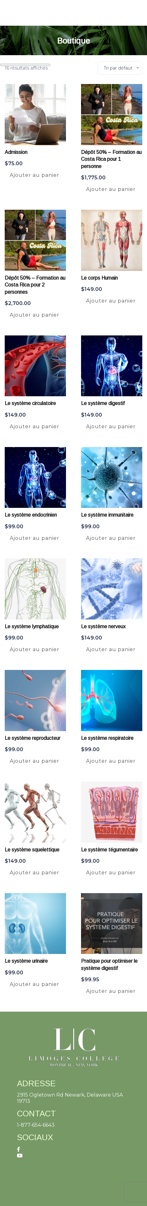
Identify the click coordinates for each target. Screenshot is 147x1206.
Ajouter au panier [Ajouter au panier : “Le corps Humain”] (111, 301)
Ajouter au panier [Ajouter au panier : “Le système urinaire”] (34, 984)
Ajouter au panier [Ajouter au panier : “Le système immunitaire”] (111, 538)
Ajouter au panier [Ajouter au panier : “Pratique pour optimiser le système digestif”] (111, 991)
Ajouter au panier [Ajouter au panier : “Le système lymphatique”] (34, 649)
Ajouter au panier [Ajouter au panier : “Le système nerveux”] (111, 649)
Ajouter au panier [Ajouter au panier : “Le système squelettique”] (34, 873)
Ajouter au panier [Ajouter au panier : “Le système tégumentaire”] (111, 873)
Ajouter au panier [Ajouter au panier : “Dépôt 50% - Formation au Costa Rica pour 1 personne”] (111, 189)
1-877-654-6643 (36, 1125)
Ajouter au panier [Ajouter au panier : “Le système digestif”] (111, 426)
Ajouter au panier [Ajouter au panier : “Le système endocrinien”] (34, 538)
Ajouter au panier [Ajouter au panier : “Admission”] (34, 175)
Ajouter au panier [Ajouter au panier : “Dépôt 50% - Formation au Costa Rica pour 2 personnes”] (34, 315)
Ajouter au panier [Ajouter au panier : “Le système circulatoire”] (34, 426)
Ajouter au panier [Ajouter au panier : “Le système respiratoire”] (111, 761)
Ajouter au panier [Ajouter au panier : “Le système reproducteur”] (34, 761)
